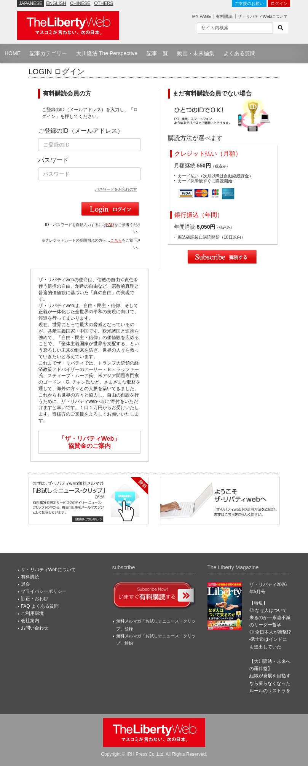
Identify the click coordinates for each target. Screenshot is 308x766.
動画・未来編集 (195, 53)
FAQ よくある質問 (40, 606)
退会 (25, 584)
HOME (13, 53)
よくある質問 (239, 53)
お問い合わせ (34, 628)
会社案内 (30, 620)
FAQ (110, 225)
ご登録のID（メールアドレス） (80, 130)
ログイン (279, 3)
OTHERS (103, 3)
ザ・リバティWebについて (263, 16)
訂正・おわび (34, 598)
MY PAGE (201, 16)
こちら (116, 240)
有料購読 (224, 16)
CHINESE (80, 3)
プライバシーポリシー (44, 591)
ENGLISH (56, 3)
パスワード (53, 160)
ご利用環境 (32, 613)
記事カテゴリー (48, 53)
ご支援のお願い (249, 3)
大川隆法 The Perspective (106, 53)
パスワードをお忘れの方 (116, 189)
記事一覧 (157, 53)
